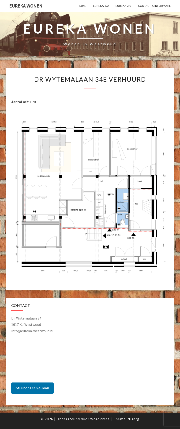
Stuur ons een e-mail (32, 388)
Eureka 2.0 (123, 6)
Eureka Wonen (25, 6)
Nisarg (133, 419)
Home (82, 6)
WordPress (100, 419)
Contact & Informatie (154, 6)
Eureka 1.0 (101, 6)
